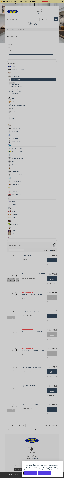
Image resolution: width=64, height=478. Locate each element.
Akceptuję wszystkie (30, 473)
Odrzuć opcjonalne (44, 473)
